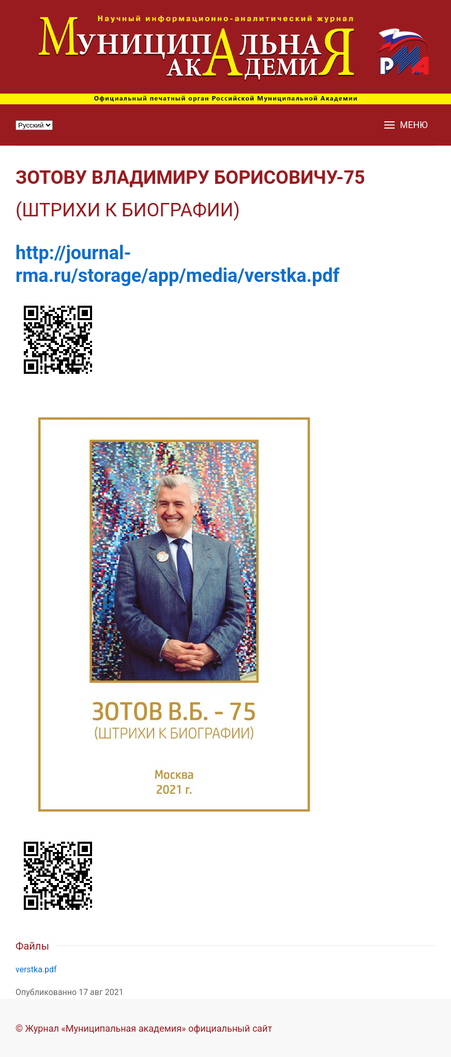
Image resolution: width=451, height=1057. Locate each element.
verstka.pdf (36, 969)
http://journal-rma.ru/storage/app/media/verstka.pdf (177, 264)
